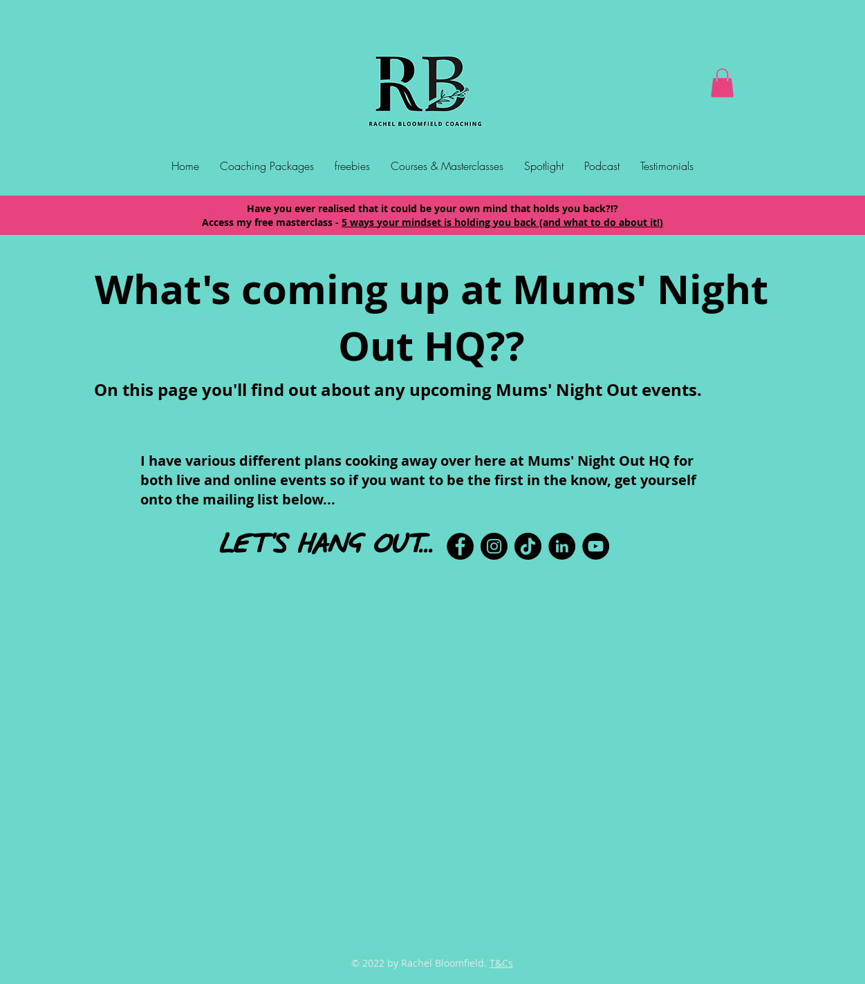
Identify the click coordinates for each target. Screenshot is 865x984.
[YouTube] (595, 546)
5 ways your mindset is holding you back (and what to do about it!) (502, 222)
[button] (722, 82)
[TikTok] (527, 546)
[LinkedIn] (561, 546)
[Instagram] (494, 546)
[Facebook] (460, 546)
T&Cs (501, 962)
